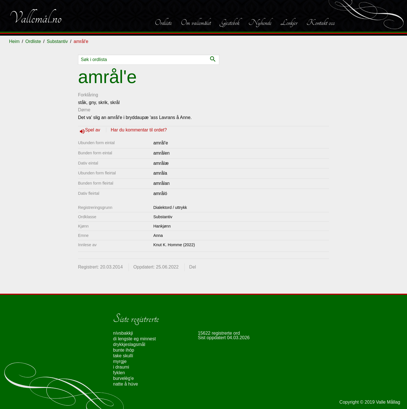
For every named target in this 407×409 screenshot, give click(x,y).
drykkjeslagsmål (129, 344)
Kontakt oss (320, 22)
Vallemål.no (35, 18)
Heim (14, 41)
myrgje (120, 361)
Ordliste (163, 22)
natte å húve (125, 384)
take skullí (123, 355)
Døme (84, 109)
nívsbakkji (123, 333)
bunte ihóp (123, 350)
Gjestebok (229, 22)
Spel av (93, 129)
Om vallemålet (196, 22)
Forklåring (88, 94)
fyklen (119, 372)
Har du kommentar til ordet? (139, 129)
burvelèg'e (123, 378)
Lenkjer (288, 22)
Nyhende (259, 22)
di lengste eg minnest (134, 338)
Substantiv (57, 41)
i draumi (121, 367)
